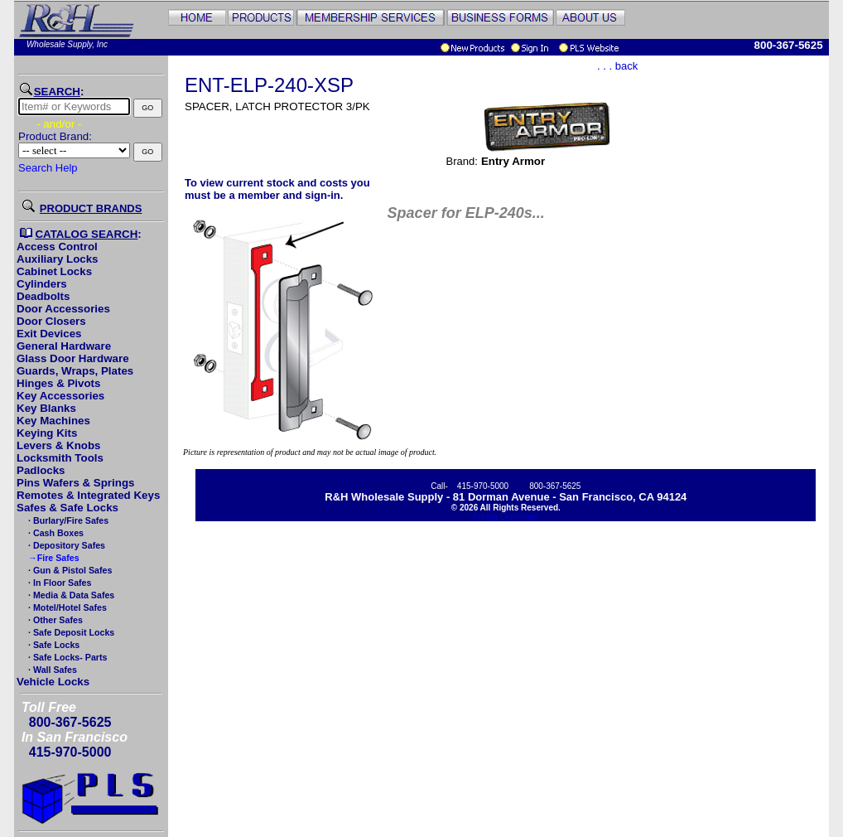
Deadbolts (43, 296)
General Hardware (64, 346)
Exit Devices (49, 333)
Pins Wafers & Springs (75, 483)
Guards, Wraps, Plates (75, 371)
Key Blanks (46, 408)
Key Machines (53, 420)
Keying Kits (47, 433)
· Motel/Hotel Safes (66, 607)
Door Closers (51, 321)
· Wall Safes (51, 670)
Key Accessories (60, 395)
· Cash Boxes (55, 533)
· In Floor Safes (58, 583)
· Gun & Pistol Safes (69, 570)
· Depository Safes (65, 545)
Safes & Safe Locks (67, 507)
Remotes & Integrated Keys (88, 495)
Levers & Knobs (58, 445)
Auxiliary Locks (58, 259)
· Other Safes (54, 620)
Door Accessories (63, 308)
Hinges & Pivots (58, 383)
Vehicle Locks (53, 681)
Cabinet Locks (54, 271)
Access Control (57, 246)
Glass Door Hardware (73, 358)
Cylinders (42, 284)
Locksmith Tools (60, 458)
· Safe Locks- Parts (66, 657)
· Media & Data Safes (70, 595)
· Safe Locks (52, 645)
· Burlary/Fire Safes (67, 520)
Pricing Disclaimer (506, 516)
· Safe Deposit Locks (70, 632)
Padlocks (41, 470)
